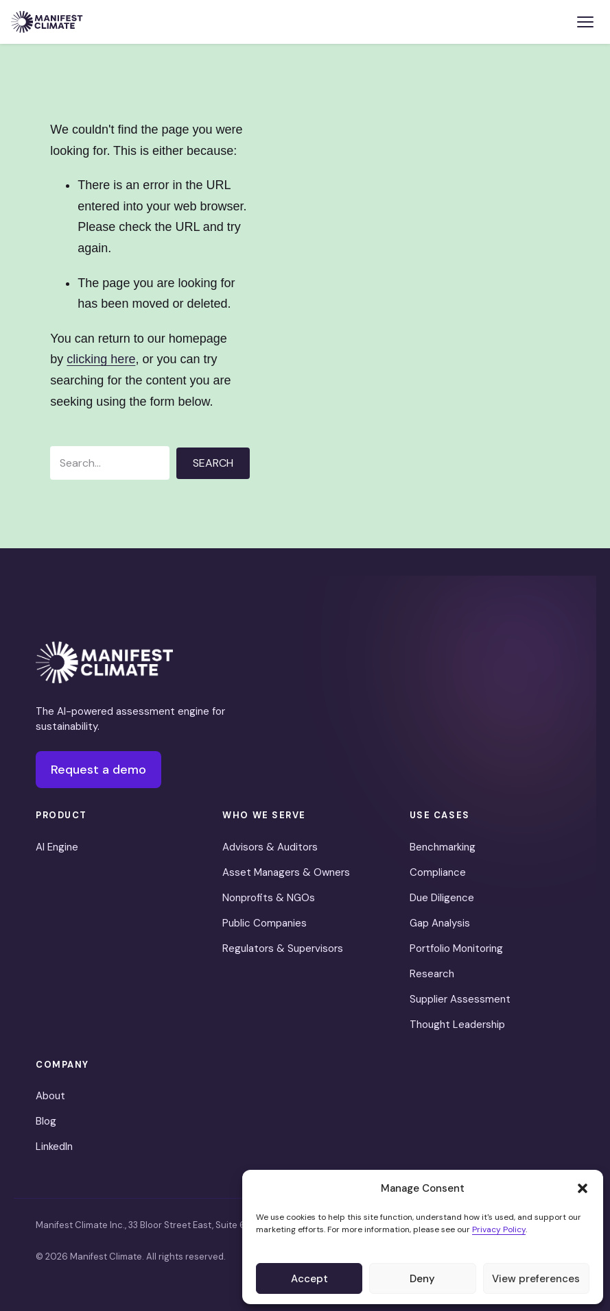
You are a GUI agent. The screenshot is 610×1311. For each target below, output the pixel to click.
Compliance (438, 872)
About (50, 1096)
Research (432, 974)
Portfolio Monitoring (456, 948)
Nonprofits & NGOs (268, 898)
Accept (309, 1279)
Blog (46, 1121)
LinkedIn (54, 1146)
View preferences (536, 1279)
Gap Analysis (440, 923)
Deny (422, 1279)
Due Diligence (442, 898)
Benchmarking (443, 847)
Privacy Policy (499, 1229)
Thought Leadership (457, 1024)
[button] (582, 1188)
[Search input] (109, 463)
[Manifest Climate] (104, 662)
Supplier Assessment (460, 999)
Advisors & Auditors (270, 847)
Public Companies (264, 923)
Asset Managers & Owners (286, 872)
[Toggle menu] (585, 22)
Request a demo (98, 769)
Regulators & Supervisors (282, 948)
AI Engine (57, 847)
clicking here (101, 359)
